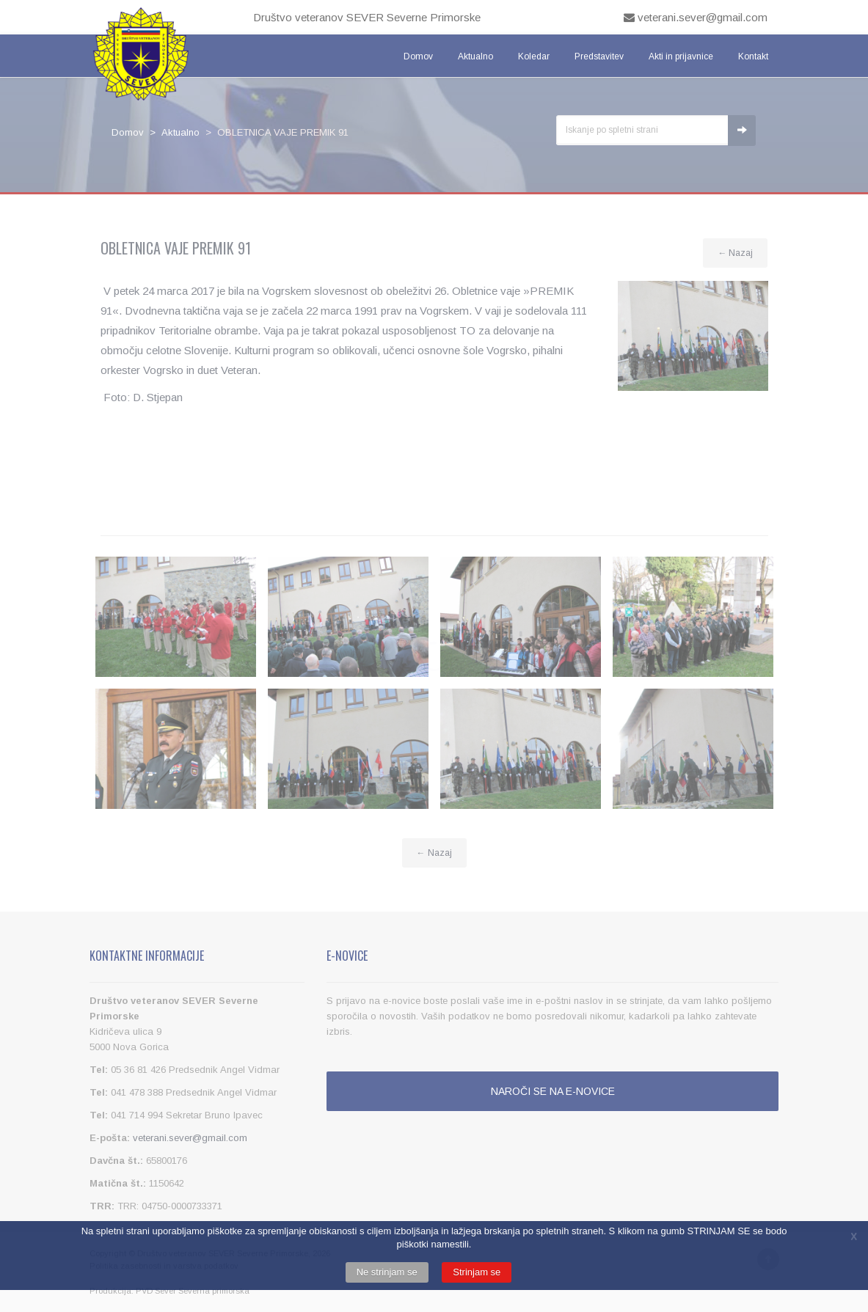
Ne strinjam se (387, 1272)
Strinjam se (476, 1272)
